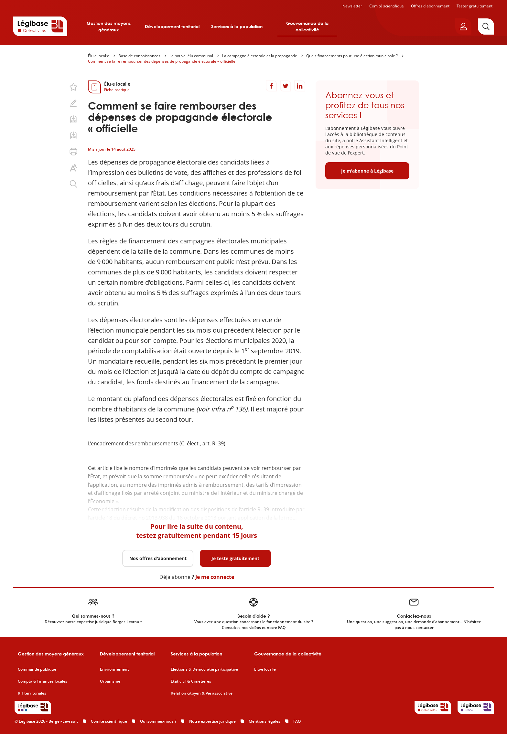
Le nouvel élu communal (191, 56)
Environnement (114, 669)
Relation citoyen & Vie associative (201, 693)
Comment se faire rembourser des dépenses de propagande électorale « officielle (161, 61)
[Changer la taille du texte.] (73, 167)
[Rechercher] (486, 26)
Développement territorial (172, 26)
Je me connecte (214, 576)
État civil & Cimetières (191, 681)
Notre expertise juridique (212, 721)
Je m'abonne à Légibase (367, 171)
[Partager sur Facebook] (271, 85)
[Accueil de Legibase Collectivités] (40, 26)
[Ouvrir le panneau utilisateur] (463, 26)
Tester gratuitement (474, 6)
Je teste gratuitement (235, 558)
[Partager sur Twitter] (285, 85)
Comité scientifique (386, 6)
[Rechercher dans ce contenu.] (73, 183)
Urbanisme (110, 681)
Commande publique (37, 669)
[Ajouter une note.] (73, 103)
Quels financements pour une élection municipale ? (352, 56)
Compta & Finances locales (42, 681)
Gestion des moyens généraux (109, 26)
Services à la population (237, 26)
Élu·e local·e (98, 56)
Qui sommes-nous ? (158, 721)
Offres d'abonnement (430, 6)
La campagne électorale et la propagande (259, 56)
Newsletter (352, 6)
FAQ (297, 721)
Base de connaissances (139, 56)
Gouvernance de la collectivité (307, 26)
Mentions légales (264, 721)
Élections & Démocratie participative (204, 669)
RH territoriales (32, 693)
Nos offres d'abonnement (158, 558)
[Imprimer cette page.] (73, 151)
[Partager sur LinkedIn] (299, 85)
